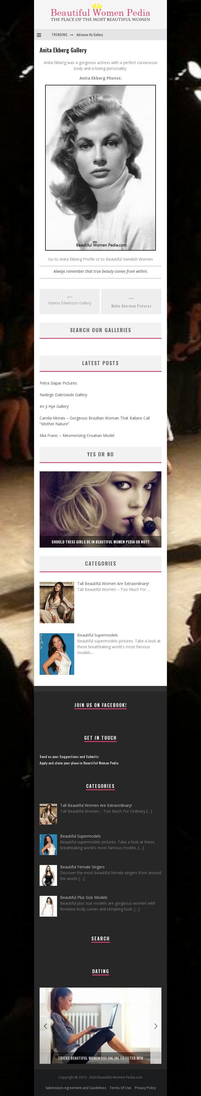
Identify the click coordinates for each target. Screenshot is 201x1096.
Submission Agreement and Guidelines (75, 1087)
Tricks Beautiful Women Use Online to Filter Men (100, 1058)
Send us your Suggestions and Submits (69, 756)
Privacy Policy (145, 1087)
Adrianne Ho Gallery (89, 34)
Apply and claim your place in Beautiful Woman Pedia (79, 763)
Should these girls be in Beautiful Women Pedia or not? (100, 542)
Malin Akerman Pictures (131, 306)
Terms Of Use (120, 1087)
